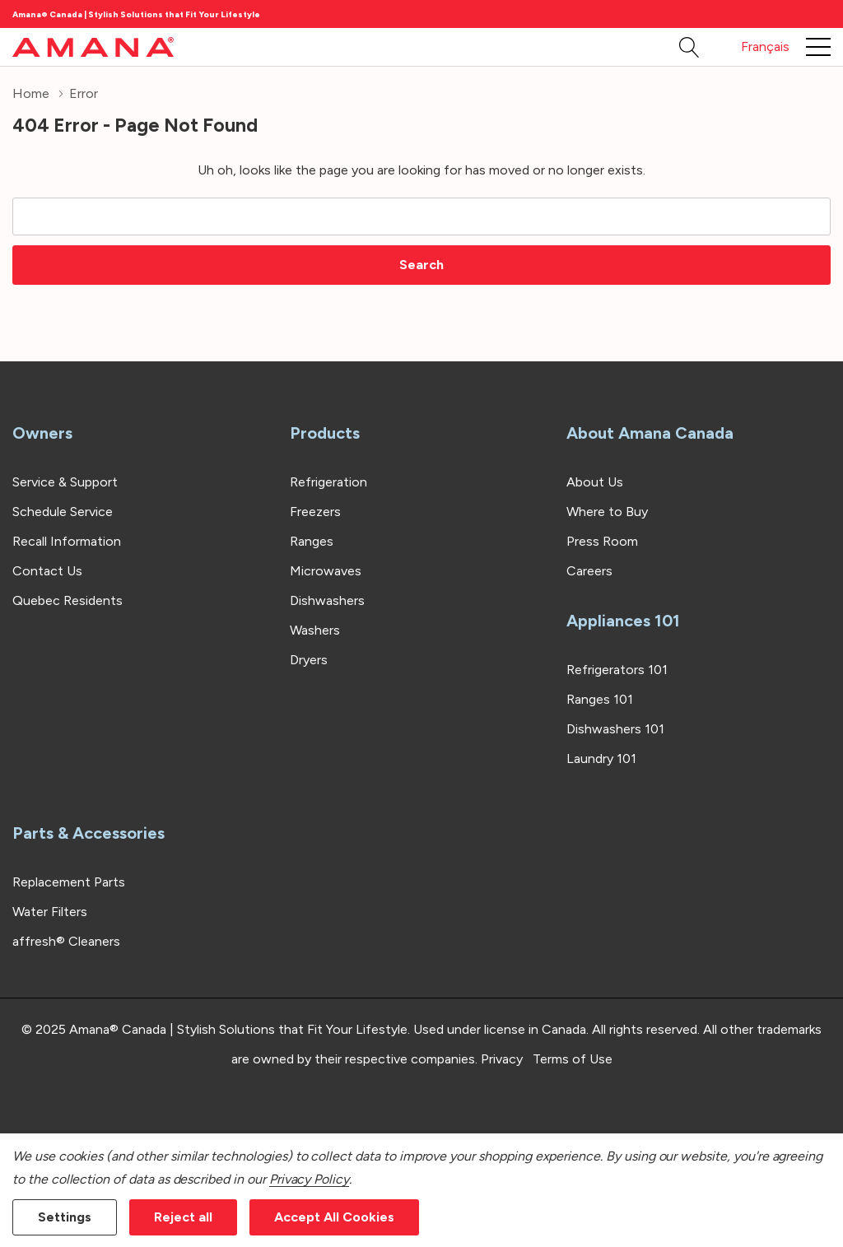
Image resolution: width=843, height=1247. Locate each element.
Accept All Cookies (334, 1217)
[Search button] (689, 46)
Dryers (309, 660)
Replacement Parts (68, 882)
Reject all (183, 1217)
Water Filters (49, 911)
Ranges (311, 541)
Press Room (602, 541)
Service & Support (65, 482)
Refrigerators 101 (617, 669)
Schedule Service (62, 511)
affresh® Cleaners (66, 941)
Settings (64, 1217)
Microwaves (325, 571)
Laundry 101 (601, 758)
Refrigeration (328, 482)
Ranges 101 (599, 699)
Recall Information (66, 541)
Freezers (315, 511)
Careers (589, 571)
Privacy (502, 1059)
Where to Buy (607, 511)
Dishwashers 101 (615, 729)
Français (765, 46)
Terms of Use (572, 1059)
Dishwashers (327, 600)
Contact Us (47, 571)
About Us (594, 482)
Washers (315, 630)
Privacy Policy (309, 1179)
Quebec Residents (67, 600)
